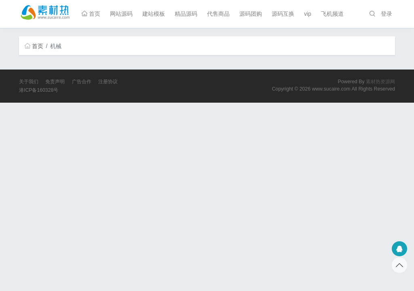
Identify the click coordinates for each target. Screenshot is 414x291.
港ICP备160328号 (38, 90)
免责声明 (55, 81)
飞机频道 (332, 14)
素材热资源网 (380, 81)
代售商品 (218, 14)
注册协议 (108, 81)
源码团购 (250, 14)
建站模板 (153, 14)
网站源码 (121, 14)
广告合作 (81, 81)
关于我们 (28, 81)
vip (307, 14)
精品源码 (186, 14)
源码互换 (283, 14)
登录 (386, 14)
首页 (91, 14)
